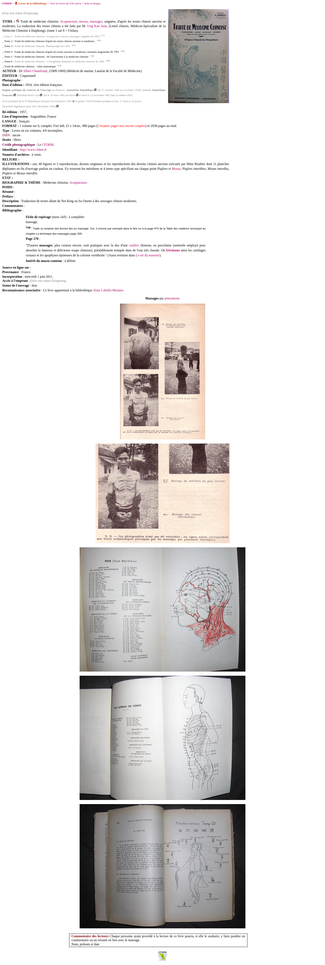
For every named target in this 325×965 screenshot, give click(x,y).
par (162, 298)
